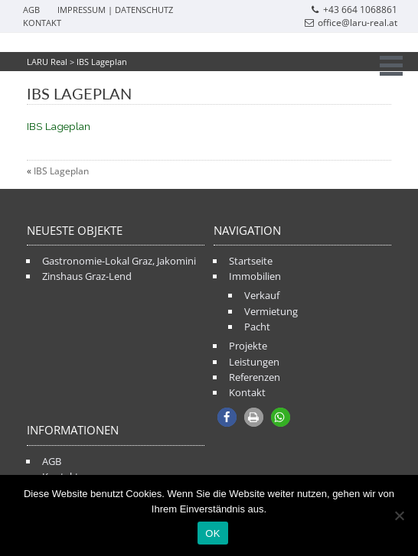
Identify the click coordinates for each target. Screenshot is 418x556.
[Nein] (399, 515)
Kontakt (42, 22)
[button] (227, 417)
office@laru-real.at (351, 22)
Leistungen (254, 362)
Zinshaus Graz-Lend (87, 276)
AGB (31, 9)
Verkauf (261, 295)
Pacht (257, 326)
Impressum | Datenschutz (115, 9)
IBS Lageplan (58, 126)
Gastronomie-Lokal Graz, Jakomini (119, 261)
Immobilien (255, 276)
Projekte (248, 346)
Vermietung (271, 311)
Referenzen (254, 377)
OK (212, 533)
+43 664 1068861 (353, 9)
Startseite (251, 261)
